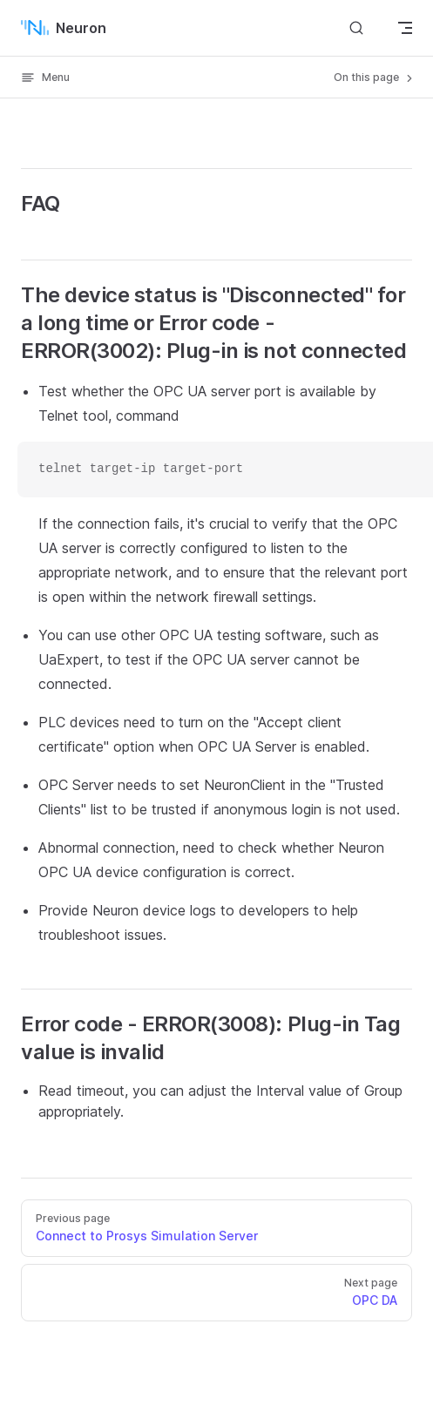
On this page (375, 77)
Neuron (63, 28)
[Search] (356, 27)
